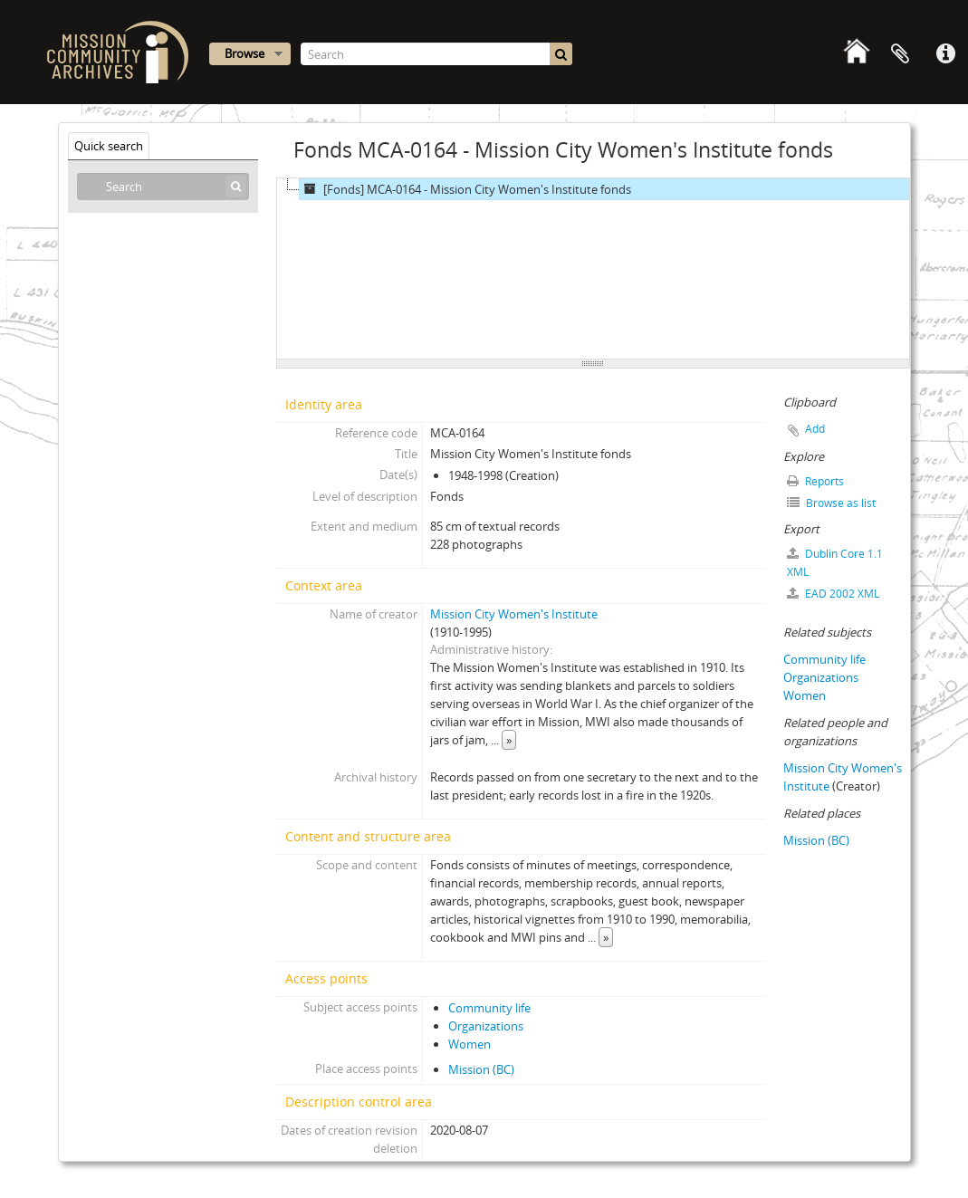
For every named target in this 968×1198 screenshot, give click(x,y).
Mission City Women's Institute (514, 614)
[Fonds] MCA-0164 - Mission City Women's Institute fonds (465, 189)
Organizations (485, 1026)
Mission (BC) (481, 1069)
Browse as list (831, 503)
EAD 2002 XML (833, 593)
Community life (489, 1008)
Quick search (108, 146)
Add (815, 428)
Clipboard (900, 54)
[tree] (593, 268)
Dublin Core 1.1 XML (835, 563)
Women (469, 1044)
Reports (815, 481)
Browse (244, 53)
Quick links (945, 54)
